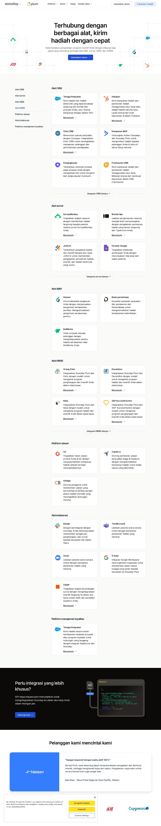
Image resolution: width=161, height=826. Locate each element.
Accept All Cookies (82, 803)
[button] (13, 4)
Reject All (82, 809)
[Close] (95, 797)
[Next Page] (99, 193)
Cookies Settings (82, 815)
